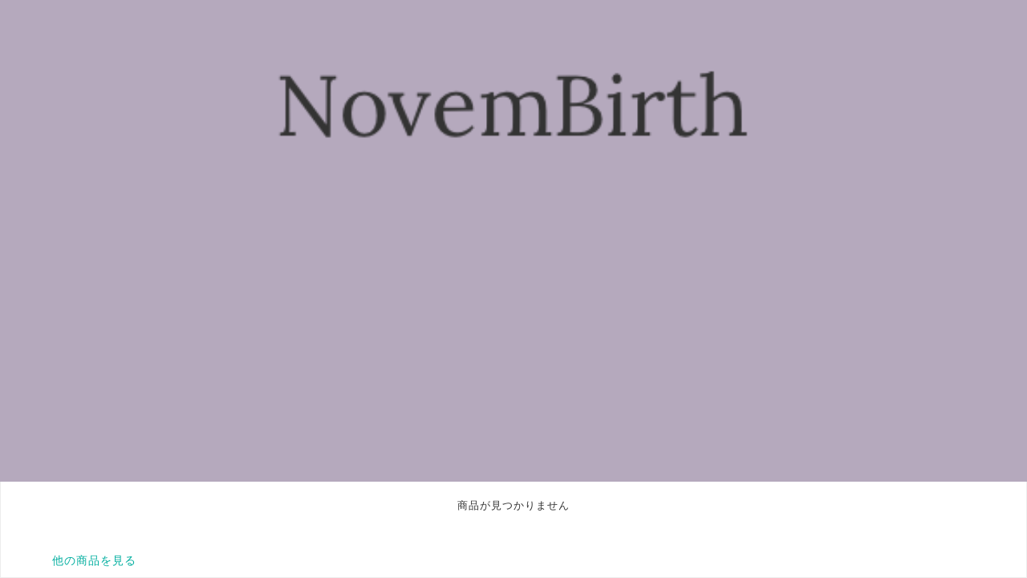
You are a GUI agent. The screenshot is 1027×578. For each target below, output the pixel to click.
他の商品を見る (94, 560)
